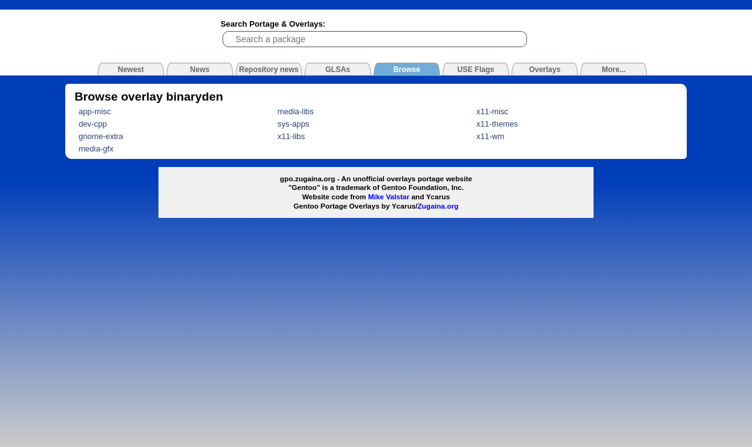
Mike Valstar (389, 197)
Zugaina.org (438, 206)
